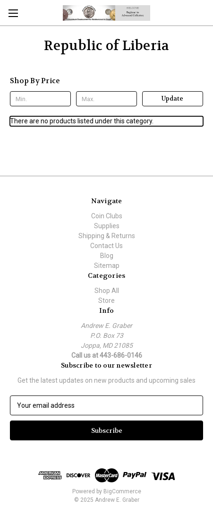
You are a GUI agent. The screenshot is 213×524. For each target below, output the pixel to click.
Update (172, 98)
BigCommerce (122, 491)
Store (106, 300)
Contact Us (106, 245)
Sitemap (106, 265)
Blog (106, 255)
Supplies (106, 226)
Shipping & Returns (106, 236)
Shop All (106, 290)
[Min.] (40, 98)
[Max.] (106, 98)
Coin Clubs (106, 216)
